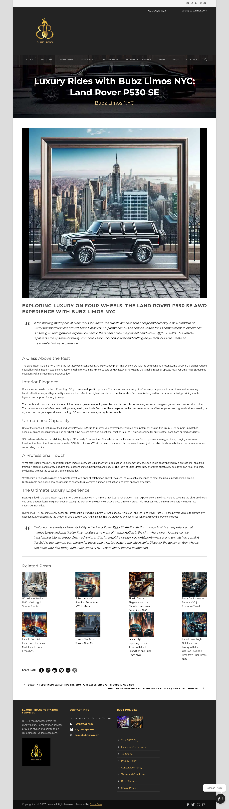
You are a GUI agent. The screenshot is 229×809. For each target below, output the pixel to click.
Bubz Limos (111, 478)
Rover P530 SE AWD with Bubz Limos (71, 497)
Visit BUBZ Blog (130, 740)
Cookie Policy (128, 788)
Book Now (66, 59)
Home (29, 59)
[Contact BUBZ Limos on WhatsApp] (199, 804)
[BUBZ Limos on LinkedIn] (196, 3)
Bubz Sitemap (129, 781)
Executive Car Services (133, 747)
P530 (190, 369)
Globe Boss (96, 804)
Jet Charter (127, 754)
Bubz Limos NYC (86, 443)
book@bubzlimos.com (194, 10)
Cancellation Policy (131, 767)
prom (100, 513)
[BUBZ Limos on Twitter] (201, 3)
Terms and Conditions (133, 774)
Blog (162, 59)
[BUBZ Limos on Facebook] (192, 3)
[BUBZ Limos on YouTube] (205, 3)
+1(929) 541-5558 (157, 10)
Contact (191, 59)
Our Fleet (87, 59)
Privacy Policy (129, 760)
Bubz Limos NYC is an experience (163, 527)
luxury (181, 365)
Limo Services (109, 59)
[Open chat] (221, 799)
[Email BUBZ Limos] (188, 3)
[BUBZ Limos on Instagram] (204, 804)
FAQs (176, 59)
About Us (46, 59)
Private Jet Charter (138, 59)
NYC (49, 463)
